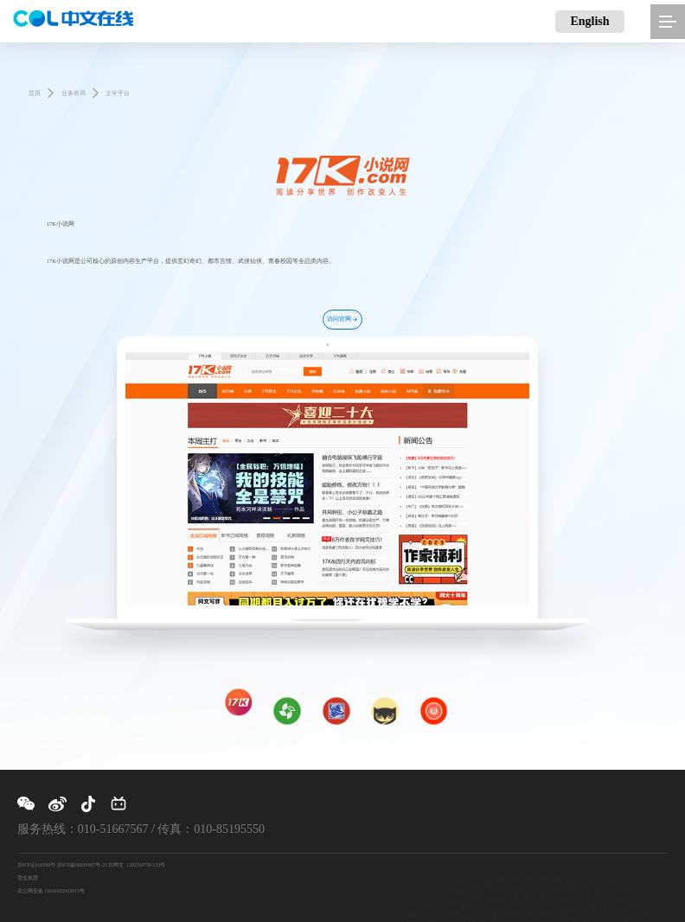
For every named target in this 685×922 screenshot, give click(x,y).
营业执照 (27, 877)
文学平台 (118, 93)
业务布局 (73, 93)
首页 (35, 93)
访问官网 (342, 319)
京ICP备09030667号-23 (82, 865)
